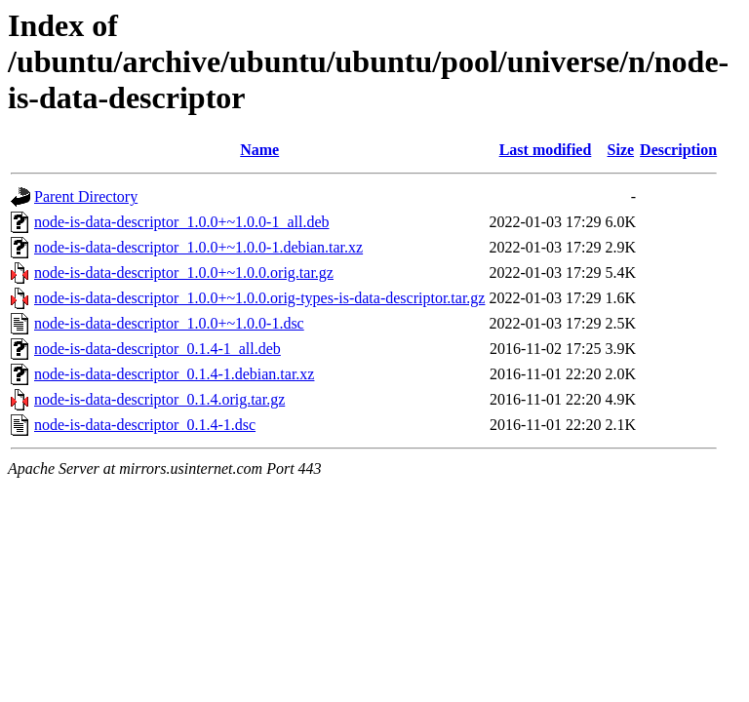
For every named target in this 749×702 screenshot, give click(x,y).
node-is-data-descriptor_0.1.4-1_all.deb (157, 348)
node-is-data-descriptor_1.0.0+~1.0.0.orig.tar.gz (184, 272)
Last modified (545, 149)
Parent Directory (86, 196)
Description (678, 149)
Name (259, 149)
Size (621, 149)
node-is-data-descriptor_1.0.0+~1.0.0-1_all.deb (181, 222)
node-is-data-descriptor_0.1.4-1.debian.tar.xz (174, 374)
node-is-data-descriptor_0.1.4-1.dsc (145, 424)
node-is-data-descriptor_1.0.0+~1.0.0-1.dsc (169, 323)
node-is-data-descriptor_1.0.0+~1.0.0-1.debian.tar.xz (198, 247)
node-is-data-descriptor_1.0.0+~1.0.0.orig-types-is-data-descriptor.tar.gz (259, 298)
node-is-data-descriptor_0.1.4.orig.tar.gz (159, 399)
